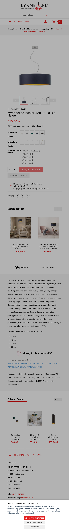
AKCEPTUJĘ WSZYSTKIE (34, 518)
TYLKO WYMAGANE (34, 522)
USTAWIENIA (34, 527)
